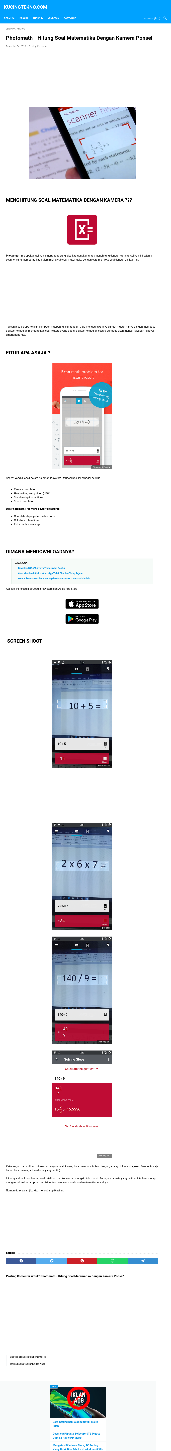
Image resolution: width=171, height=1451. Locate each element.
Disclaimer (84, 1439)
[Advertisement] (59, 79)
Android (40, 13)
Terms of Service (101, 1439)
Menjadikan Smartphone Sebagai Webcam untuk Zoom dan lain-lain (54, 595)
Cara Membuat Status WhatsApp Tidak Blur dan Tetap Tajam (50, 590)
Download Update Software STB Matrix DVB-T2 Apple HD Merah (144, 69)
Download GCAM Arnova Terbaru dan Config (41, 584)
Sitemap (117, 1439)
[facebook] (16, 1281)
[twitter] (37, 1281)
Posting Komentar (38, 49)
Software (72, 13)
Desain (26, 13)
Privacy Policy (68, 1439)
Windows (55, 13)
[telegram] (101, 1281)
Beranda (11, 13)
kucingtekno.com (27, 4)
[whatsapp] (80, 1281)
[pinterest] (59, 1281)
